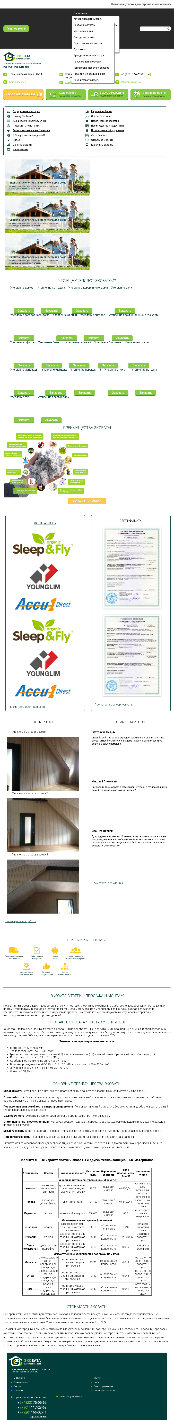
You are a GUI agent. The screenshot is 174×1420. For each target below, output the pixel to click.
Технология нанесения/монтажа (31, 130)
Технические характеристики (29, 121)
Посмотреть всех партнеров (27, 706)
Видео (16, 140)
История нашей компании (88, 18)
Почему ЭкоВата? (23, 116)
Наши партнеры (45, 523)
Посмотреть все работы (20, 921)
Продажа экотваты (84, 25)
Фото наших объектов (104, 1390)
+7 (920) (133, 74)
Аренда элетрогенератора (89, 55)
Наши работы (20, 149)
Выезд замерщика (84, 37)
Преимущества (21, 1382)
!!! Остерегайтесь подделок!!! (29, 135)
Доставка (79, 49)
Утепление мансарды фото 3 (30, 854)
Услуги (97, 1378)
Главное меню (16, 28)
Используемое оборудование (107, 130)
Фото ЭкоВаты (99, 135)
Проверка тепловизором (87, 61)
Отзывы (17, 1386)
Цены (96, 1382)
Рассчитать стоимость (86, 80)
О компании (80, 13)
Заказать (24, 310)
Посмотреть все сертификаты (114, 704)
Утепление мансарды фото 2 (30, 793)
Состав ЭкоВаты (100, 116)
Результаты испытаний (26, 125)
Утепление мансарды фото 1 (30, 731)
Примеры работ (45, 722)
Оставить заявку (87, 501)
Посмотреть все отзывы (107, 883)
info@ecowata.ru (74, 1397)
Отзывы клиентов (131, 722)
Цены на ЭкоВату (22, 144)
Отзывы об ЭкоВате (102, 140)
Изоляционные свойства (105, 121)
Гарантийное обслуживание (89, 74)
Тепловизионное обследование (91, 67)
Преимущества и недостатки (107, 125)
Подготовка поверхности (88, 43)
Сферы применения (103, 1386)
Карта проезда (17, 82)
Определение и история (26, 111)
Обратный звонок (131, 82)
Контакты (18, 1390)
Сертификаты (131, 520)
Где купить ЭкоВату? (102, 144)
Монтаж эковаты (83, 31)
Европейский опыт (101, 111)
